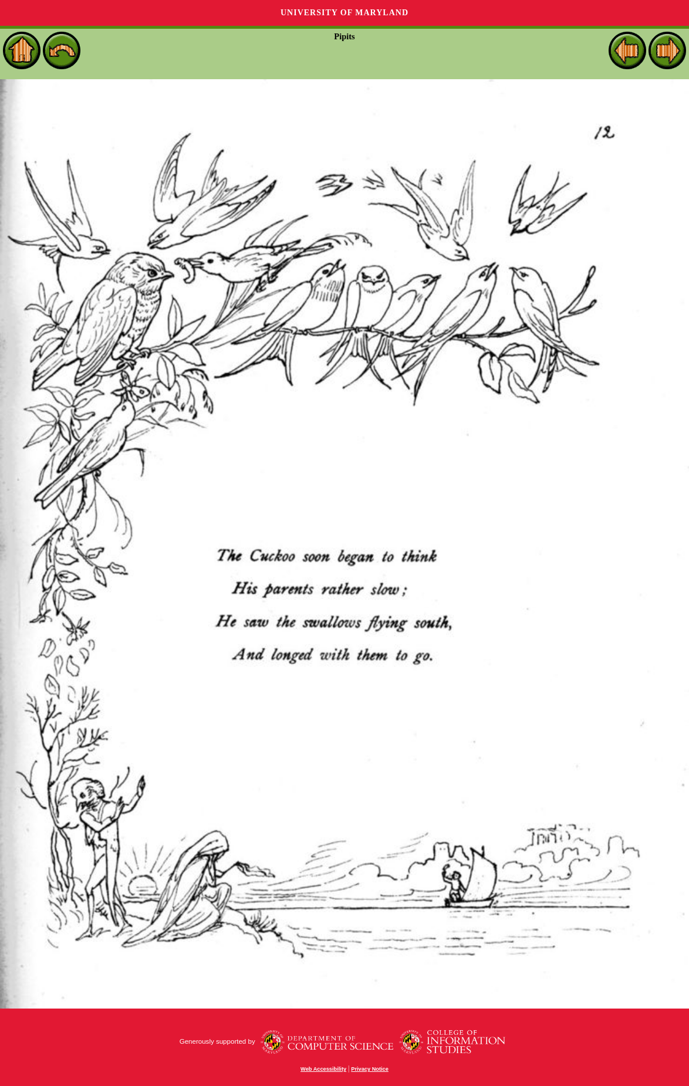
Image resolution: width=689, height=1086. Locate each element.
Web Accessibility (323, 1069)
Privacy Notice (370, 1069)
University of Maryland (344, 12)
